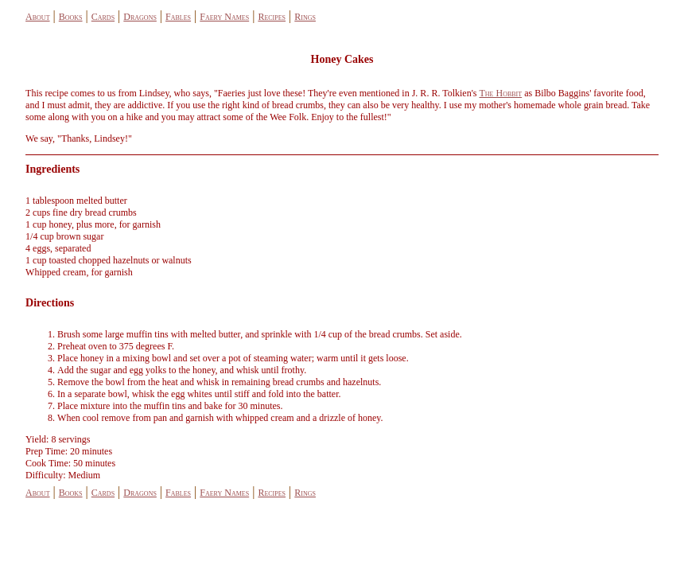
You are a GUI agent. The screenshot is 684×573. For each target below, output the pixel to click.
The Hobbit (500, 93)
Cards (103, 16)
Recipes (272, 16)
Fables (178, 16)
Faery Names (224, 16)
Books (71, 16)
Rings (305, 16)
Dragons (140, 16)
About (37, 16)
